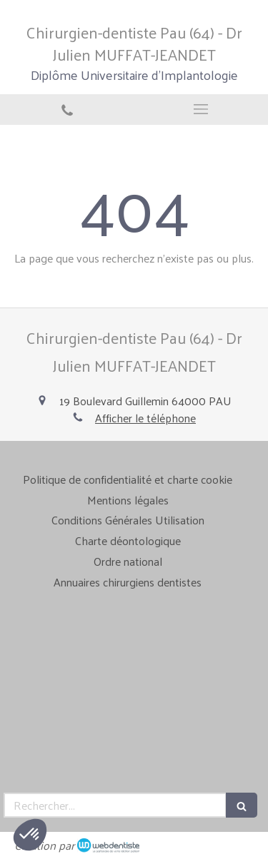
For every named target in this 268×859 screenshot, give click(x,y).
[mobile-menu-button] (201, 109)
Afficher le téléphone (145, 418)
